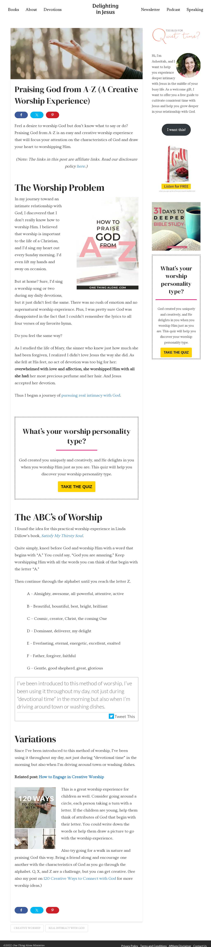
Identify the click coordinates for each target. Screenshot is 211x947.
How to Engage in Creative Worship (71, 777)
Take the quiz (76, 486)
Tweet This (122, 716)
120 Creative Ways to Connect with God (79, 878)
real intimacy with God (67, 928)
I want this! (176, 129)
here (81, 166)
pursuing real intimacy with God (90, 395)
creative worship (27, 928)
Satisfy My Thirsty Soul (62, 536)
